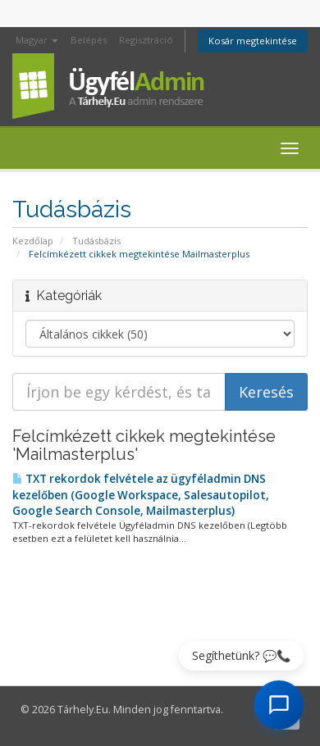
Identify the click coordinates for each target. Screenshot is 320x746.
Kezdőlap (32, 240)
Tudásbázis (96, 240)
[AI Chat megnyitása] (279, 705)
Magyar (37, 40)
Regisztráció (146, 40)
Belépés (89, 40)
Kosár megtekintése (252, 40)
